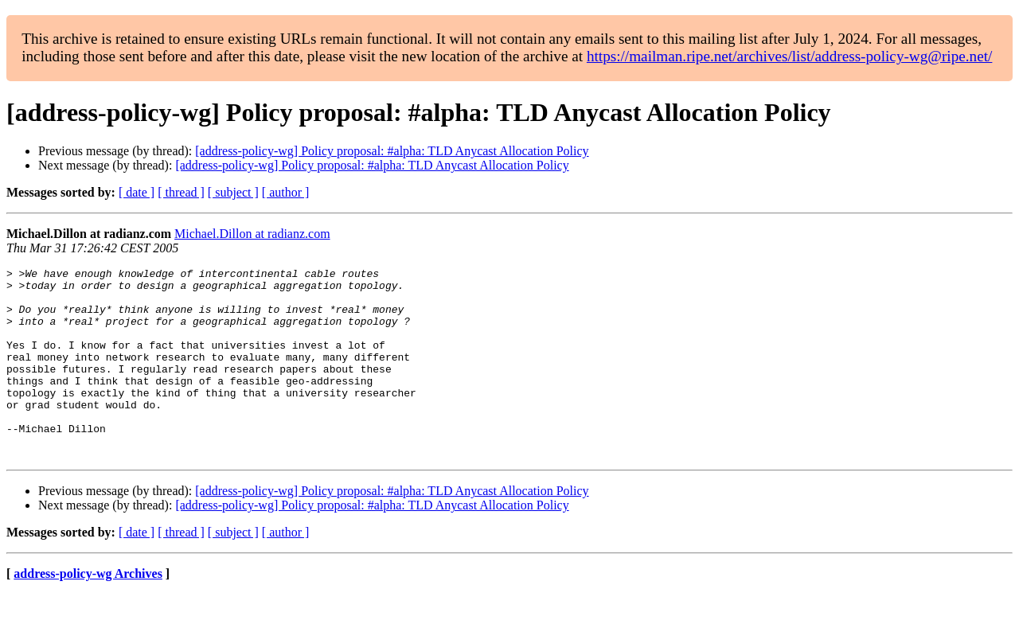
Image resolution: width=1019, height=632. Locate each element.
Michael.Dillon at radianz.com (252, 233)
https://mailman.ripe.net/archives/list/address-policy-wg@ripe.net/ (790, 56)
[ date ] (136, 192)
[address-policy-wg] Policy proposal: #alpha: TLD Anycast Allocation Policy (391, 151)
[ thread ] (181, 192)
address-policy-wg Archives (88, 611)
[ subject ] (233, 192)
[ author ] (286, 192)
